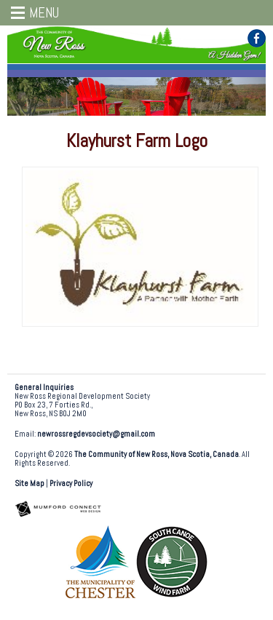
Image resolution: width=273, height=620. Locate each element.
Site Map (29, 483)
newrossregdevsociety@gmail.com (96, 434)
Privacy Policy (71, 483)
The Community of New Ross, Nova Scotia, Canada (156, 454)
